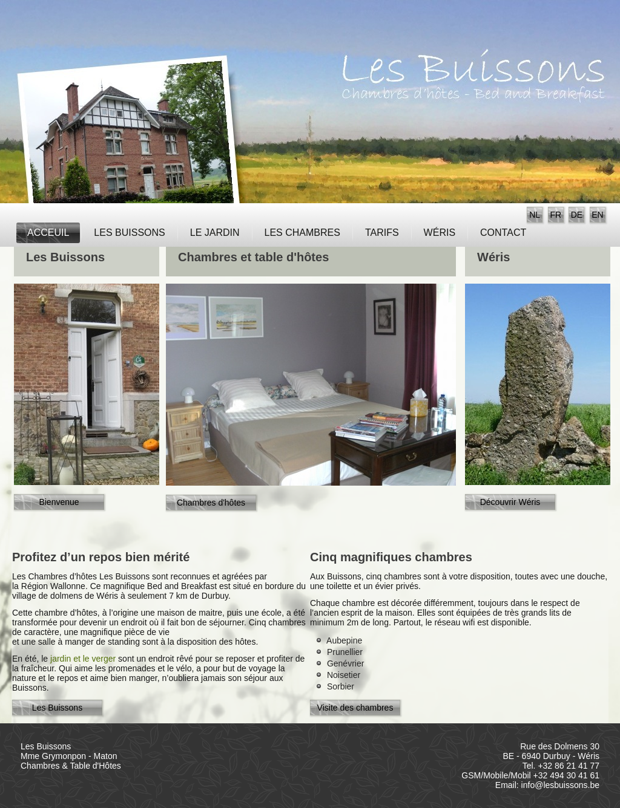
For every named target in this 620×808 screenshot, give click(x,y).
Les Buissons (129, 232)
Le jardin (215, 232)
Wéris (439, 232)
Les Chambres (302, 232)
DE (576, 215)
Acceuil (48, 232)
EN (597, 215)
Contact (503, 232)
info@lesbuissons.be (560, 785)
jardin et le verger (84, 658)
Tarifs (382, 232)
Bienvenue (59, 502)
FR (555, 215)
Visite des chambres (355, 707)
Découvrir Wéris (510, 502)
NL (534, 215)
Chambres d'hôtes (211, 502)
